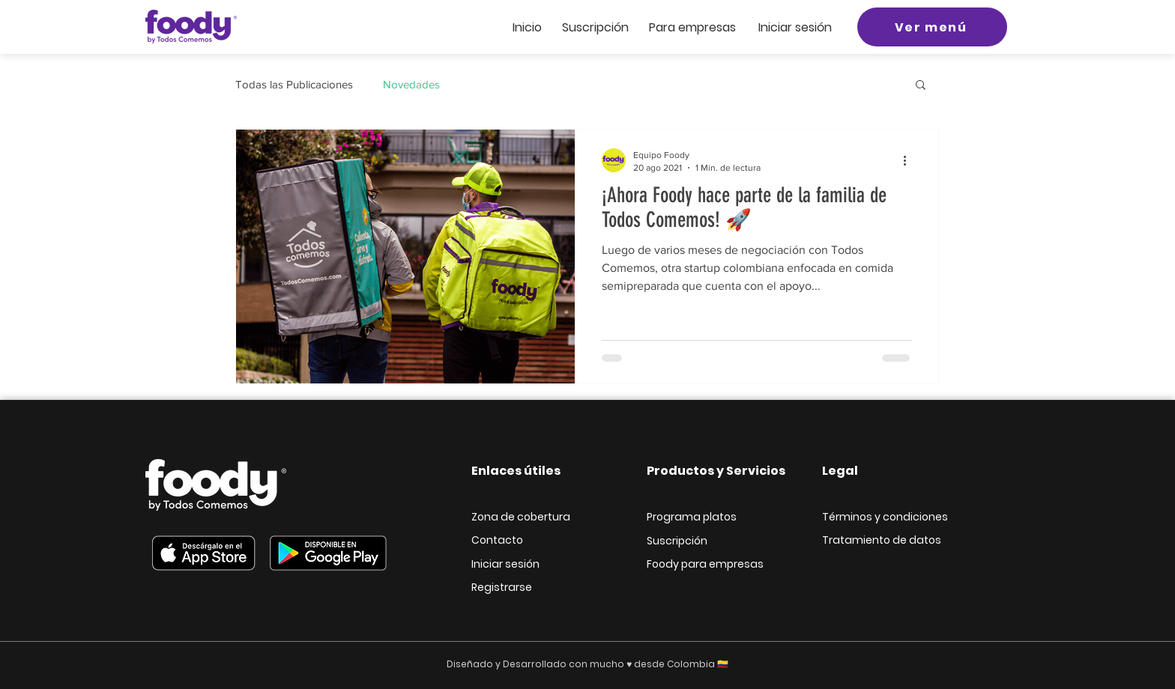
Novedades (411, 84)
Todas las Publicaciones (294, 84)
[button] (920, 86)
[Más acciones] (910, 160)
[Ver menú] (932, 26)
